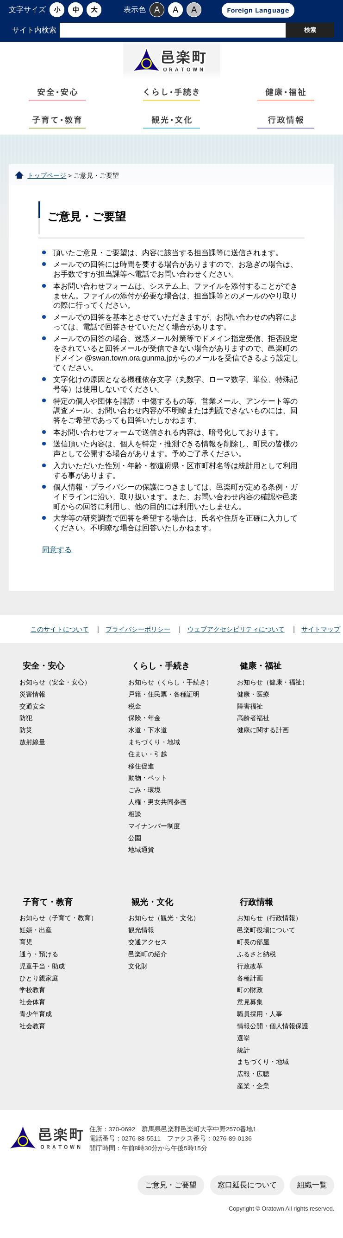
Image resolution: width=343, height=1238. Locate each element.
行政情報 (256, 902)
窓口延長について (247, 1185)
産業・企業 (253, 1086)
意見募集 (250, 1002)
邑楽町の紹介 (147, 954)
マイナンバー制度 (154, 826)
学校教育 (32, 990)
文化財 (138, 966)
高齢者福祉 (253, 718)
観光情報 (141, 930)
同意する (57, 550)
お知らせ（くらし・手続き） (170, 682)
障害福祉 (250, 706)
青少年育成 (35, 1014)
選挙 (243, 1038)
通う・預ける (38, 954)
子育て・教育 (48, 902)
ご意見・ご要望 (171, 1185)
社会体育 (32, 1002)
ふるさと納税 (256, 954)
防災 (25, 730)
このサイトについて (60, 629)
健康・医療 (253, 694)
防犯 (25, 718)
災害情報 (32, 694)
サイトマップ (320, 629)
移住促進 (141, 766)
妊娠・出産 (35, 930)
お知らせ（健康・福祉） (272, 682)
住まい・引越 (147, 754)
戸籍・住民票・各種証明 (164, 694)
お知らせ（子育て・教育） (58, 918)
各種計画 (250, 978)
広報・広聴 (253, 1073)
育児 (25, 942)
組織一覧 (312, 1185)
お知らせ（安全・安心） (55, 682)
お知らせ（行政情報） (269, 918)
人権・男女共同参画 (157, 802)
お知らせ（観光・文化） (164, 918)
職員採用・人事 (259, 1014)
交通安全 (32, 706)
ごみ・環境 (144, 790)
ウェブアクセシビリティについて (236, 629)
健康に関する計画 (263, 730)
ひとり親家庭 (38, 978)
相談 (134, 814)
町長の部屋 (253, 942)
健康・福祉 (260, 666)
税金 (134, 706)
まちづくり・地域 (154, 742)
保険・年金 (144, 718)
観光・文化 (152, 902)
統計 (243, 1050)
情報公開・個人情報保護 (272, 1026)
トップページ (46, 175)
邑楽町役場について (266, 930)
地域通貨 (141, 849)
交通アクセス (147, 942)
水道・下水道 (147, 730)
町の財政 (250, 990)
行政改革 (250, 966)
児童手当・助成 (42, 966)
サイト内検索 (34, 30)
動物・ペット (147, 777)
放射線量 (32, 742)
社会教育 (32, 1026)
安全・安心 (43, 666)
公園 (134, 838)
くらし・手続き (160, 666)
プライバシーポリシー (138, 629)
